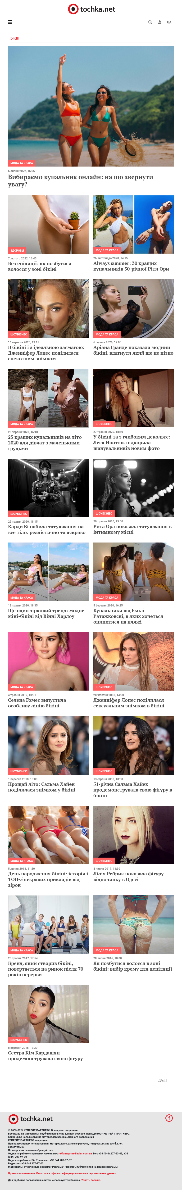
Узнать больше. (91, 1180)
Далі (162, 1080)
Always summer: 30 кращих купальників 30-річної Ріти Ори (131, 266)
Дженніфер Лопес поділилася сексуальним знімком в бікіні (128, 703)
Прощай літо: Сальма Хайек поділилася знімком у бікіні (41, 787)
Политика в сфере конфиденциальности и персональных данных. (76, 1173)
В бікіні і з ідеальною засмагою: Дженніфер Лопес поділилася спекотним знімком (46, 353)
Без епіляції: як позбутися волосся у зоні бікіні (39, 266)
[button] (159, 22)
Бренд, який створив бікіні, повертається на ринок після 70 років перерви (45, 969)
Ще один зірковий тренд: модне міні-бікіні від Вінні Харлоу (46, 613)
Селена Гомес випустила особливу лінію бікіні (37, 703)
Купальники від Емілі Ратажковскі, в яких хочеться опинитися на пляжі (128, 616)
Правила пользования (21, 1173)
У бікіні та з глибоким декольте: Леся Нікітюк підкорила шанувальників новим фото (131, 442)
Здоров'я (17, 250)
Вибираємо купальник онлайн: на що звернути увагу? (80, 180)
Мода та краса (21, 163)
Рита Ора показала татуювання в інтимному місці (132, 529)
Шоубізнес (18, 334)
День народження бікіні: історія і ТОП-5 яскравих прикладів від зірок (48, 879)
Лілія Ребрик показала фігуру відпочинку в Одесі (128, 876)
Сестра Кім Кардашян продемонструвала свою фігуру (45, 1055)
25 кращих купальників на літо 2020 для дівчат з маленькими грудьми (45, 443)
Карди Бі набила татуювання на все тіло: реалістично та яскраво (47, 529)
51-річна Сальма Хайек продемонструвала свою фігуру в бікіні (132, 790)
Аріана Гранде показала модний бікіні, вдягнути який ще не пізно (133, 350)
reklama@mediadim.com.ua (75, 1153)
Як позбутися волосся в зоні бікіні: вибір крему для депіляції (132, 966)
